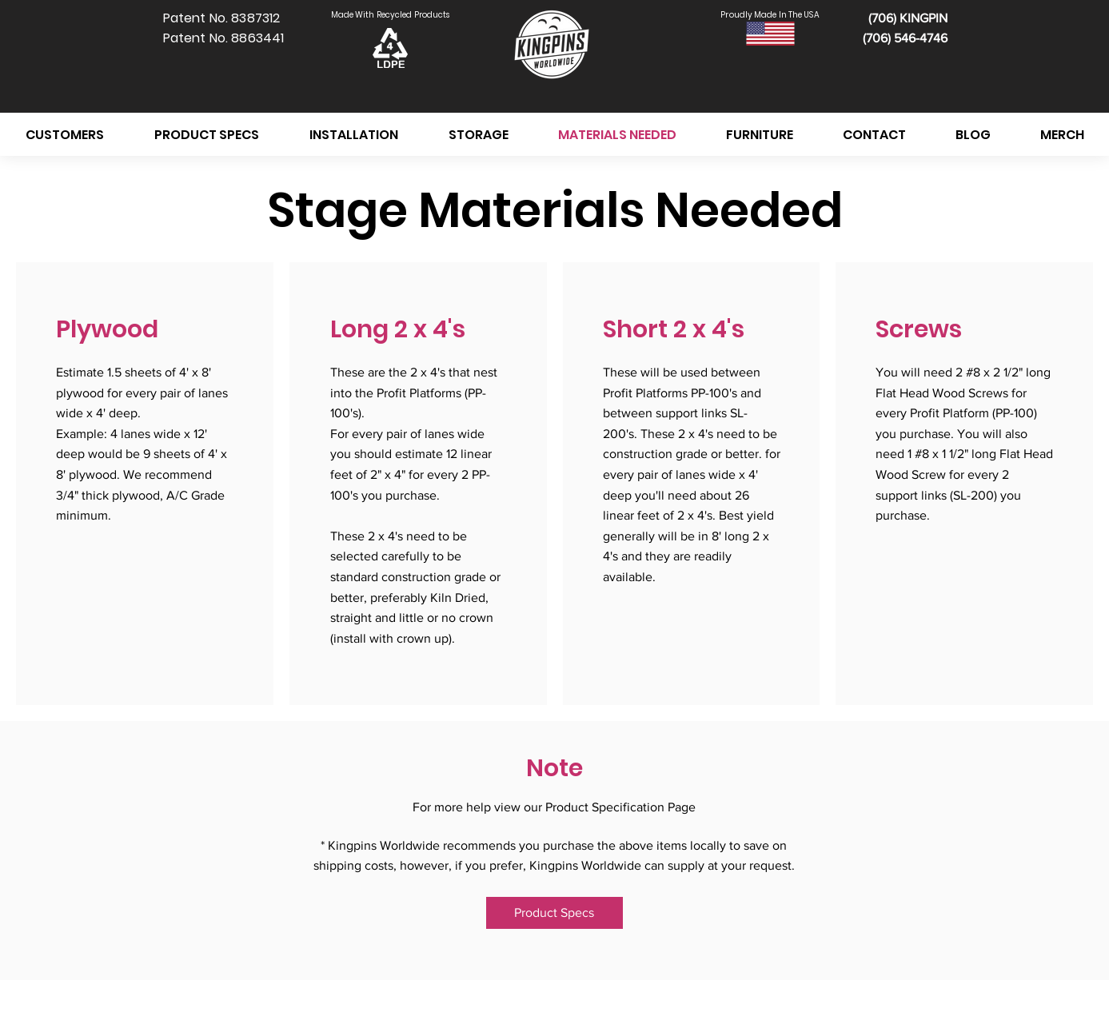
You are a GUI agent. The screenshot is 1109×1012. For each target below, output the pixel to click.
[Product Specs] (554, 913)
